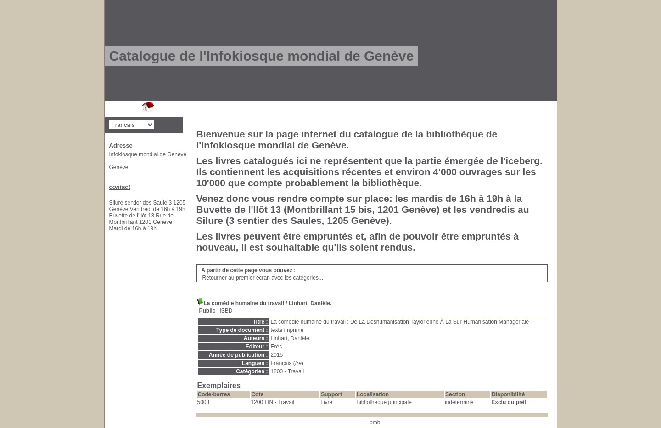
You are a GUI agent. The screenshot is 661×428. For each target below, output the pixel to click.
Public (207, 311)
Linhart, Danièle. (291, 338)
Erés (276, 346)
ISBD (226, 311)
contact (119, 186)
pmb (375, 422)
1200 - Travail (287, 371)
